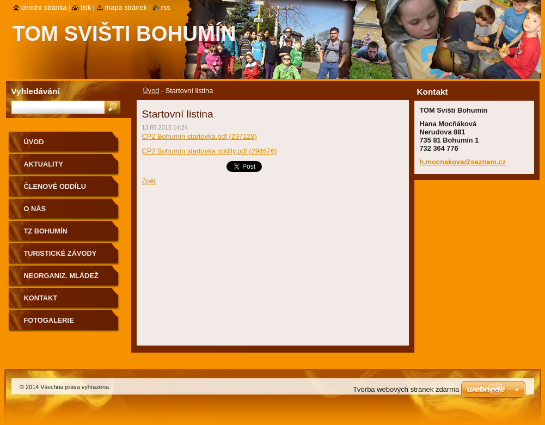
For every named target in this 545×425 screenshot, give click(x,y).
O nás (35, 209)
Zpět (149, 181)
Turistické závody (60, 253)
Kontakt (41, 298)
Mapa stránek (126, 7)
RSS (165, 7)
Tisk (86, 7)
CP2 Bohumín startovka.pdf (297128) (199, 136)
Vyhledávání (35, 91)
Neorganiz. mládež (61, 276)
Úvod (151, 91)
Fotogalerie (49, 320)
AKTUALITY (44, 164)
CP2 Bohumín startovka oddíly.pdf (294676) (209, 151)
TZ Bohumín (46, 231)
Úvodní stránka (44, 7)
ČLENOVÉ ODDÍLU (55, 186)
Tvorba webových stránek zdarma (406, 389)
